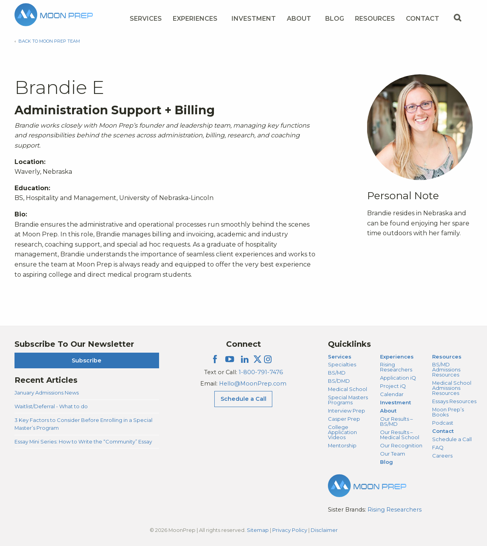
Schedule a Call (452, 439)
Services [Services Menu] (146, 18)
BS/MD (337, 372)
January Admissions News (46, 392)
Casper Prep (344, 419)
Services (339, 356)
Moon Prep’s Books (448, 412)
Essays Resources (454, 401)
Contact (443, 431)
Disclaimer (324, 530)
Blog (334, 18)
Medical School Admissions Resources (451, 388)
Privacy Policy (289, 530)
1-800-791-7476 (261, 372)
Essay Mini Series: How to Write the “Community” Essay (83, 441)
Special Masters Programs (348, 399)
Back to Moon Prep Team (49, 41)
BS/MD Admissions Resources (446, 369)
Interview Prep (346, 410)
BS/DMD (339, 381)
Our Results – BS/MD (396, 421)
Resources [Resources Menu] (375, 18)
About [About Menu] (299, 18)
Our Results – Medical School (399, 434)
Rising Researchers (396, 367)
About (388, 410)
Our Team (392, 453)
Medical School (347, 389)
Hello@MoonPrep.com (252, 383)
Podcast (442, 423)
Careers (442, 455)
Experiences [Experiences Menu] (195, 18)
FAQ (438, 447)
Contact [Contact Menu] (422, 18)
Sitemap (258, 530)
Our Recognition (401, 445)
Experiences (397, 356)
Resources (447, 356)
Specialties (342, 364)
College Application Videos (342, 432)
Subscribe (86, 360)
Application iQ (398, 378)
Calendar (392, 394)
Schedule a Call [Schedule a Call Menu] (243, 398)
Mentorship (342, 445)
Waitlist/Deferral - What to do (51, 406)
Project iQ (393, 386)
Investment (254, 18)
